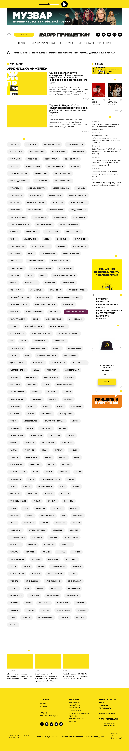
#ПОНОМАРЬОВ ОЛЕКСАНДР (69, 297)
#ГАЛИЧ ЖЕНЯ (35, 195)
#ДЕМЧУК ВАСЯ (55, 195)
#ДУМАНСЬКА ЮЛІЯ (78, 203)
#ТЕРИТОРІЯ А (60, 341)
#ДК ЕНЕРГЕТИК (34, 210)
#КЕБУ (46, 239)
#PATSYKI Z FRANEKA (37, 530)
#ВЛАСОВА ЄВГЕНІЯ (63, 181)
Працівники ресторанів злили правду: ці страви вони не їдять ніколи (105, 173)
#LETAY (12, 486)
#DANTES (53, 399)
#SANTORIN (30, 552)
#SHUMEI (46, 552)
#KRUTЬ (51, 465)
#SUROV (27, 567)
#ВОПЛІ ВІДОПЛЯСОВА (19, 181)
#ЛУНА (31, 254)
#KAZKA (48, 457)
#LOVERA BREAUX (45, 486)
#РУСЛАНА (14, 312)
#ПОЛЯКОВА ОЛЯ (43, 297)
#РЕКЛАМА (54, 312)
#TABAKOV (77, 567)
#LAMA (78, 472)
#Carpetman (37, 399)
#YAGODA (26, 617)
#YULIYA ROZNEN (63, 610)
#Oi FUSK (76, 523)
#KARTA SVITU (31, 457)
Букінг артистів (65, 53)
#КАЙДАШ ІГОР (30, 239)
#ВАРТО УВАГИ (41, 181)
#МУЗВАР (13, 283)
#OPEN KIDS (60, 523)
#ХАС (27, 355)
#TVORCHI (14, 588)
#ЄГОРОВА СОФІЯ (56, 210)
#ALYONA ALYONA (51, 377)
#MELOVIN (65, 494)
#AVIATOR (32, 385)
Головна (18, 53)
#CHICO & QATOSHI (17, 399)
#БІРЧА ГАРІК (15, 159)
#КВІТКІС (13, 239)
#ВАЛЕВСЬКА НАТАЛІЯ (18, 174)
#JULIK (44, 450)
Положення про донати (95, 737)
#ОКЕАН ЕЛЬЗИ (36, 290)
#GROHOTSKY (46, 428)
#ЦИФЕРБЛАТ (38, 363)
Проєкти (74, 699)
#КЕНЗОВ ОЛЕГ (79, 217)
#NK (63, 516)
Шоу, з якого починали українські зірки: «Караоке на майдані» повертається (19, 676)
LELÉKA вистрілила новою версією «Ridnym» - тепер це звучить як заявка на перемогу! (106, 162)
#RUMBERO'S (67, 545)
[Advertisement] (56, 640)
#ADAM (46, 385)
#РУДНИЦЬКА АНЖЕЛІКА (76, 312)
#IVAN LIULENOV (48, 443)
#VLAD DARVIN (62, 603)
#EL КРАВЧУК (15, 414)
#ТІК (11, 341)
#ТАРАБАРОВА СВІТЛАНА (69, 334)
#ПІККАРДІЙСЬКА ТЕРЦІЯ (19, 297)
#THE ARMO (55, 588)
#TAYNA (40, 588)
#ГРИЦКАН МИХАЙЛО (36, 188)
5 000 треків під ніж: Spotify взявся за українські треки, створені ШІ (106, 184)
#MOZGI (13, 508)
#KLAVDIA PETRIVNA (17, 472)
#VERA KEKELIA (72, 596)
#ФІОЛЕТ (56, 348)
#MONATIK (52, 501)
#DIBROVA (68, 399)
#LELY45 (71, 479)
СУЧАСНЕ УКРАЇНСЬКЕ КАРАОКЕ (77, 720)
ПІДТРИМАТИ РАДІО (108, 719)
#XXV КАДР (14, 610)
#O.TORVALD (29, 523)
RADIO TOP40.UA (108, 53)
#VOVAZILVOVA (53, 596)
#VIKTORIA (14, 603)
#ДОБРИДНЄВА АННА (77, 195)
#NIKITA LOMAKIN (47, 516)
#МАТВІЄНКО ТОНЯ (35, 261)
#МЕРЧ (43, 275)
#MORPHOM (68, 501)
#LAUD (31, 479)
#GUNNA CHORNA (16, 436)
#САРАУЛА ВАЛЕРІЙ (17, 319)
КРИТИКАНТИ (102, 299)
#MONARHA (40, 508)
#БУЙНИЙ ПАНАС (71, 159)
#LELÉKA (76, 486)
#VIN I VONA (34, 596)
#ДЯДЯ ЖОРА (15, 210)
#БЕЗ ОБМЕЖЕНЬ (58, 152)
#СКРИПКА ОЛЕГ (75, 319)
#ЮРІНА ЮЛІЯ (52, 370)
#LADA (62, 486)
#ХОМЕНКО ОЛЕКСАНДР (46, 355)
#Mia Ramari (14, 516)
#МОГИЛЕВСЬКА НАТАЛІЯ (41, 268)
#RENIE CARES (15, 545)
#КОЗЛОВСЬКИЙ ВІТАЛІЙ (19, 224)
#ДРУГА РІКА (58, 203)
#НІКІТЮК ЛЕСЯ (31, 283)
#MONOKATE (57, 508)
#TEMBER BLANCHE (55, 574)
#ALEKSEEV (14, 377)
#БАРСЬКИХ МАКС (37, 152)
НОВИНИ (44, 713)
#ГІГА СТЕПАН (15, 188)
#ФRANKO (13, 355)
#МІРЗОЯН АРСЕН (16, 268)
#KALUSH (73, 450)
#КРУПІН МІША (32, 232)
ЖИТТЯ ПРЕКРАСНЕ (105, 313)
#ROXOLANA (49, 545)
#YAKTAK (30, 610)
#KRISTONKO (35, 465)
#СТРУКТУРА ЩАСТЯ (58, 326)
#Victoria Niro (44, 603)
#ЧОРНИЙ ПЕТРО (79, 363)
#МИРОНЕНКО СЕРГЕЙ (59, 261)
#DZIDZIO (31, 406)
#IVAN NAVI (29, 443)
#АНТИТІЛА (14, 144)
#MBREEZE (49, 494)
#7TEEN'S (13, 625)
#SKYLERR (76, 552)
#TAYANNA (36, 574)
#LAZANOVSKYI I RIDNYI (51, 479)
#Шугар (36, 370)
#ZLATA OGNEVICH (45, 617)
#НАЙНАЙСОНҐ (69, 283)
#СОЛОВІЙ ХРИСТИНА (33, 326)
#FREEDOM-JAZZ (30, 421)
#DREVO (46, 406)
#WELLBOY (80, 603)
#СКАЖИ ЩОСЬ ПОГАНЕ (41, 334)
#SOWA (41, 567)
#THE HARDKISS (32, 581)
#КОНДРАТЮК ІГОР (17, 246)
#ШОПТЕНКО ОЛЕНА (17, 370)
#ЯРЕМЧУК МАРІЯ (72, 370)
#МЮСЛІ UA (14, 275)
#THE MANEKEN (74, 588)
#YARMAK (45, 610)
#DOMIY (60, 406)
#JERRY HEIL (29, 450)
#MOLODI (73, 508)
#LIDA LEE (26, 486)
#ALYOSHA (70, 377)
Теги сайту (16, 64)
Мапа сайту (45, 706)
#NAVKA (30, 516)
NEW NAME (101, 319)
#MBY (26, 508)
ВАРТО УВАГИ (103, 316)
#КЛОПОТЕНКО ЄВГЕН (41, 246)
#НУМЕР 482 (50, 283)
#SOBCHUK (36, 559)
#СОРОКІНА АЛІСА (17, 334)
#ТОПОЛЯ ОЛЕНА (16, 348)
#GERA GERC (14, 428)
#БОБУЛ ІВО (32, 159)
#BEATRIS (36, 392)
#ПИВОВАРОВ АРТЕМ (77, 290)
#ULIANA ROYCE (16, 596)
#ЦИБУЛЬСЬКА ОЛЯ (17, 363)
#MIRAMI (37, 501)
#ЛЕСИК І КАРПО (79, 246)
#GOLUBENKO (36, 436)
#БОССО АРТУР (51, 159)
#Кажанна (62, 246)
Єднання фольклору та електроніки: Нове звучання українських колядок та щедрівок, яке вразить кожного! (68, 76)
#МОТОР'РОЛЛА (65, 268)
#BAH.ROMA (52, 392)
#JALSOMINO (67, 443)
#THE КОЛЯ (14, 581)
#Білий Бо (75, 166)
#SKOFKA (61, 552)
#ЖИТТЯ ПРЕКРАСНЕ (18, 217)
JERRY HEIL (112, 102)
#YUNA (12, 617)
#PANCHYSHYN (15, 530)
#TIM (27, 588)
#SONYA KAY (53, 559)
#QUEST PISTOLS (71, 537)
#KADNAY (58, 450)
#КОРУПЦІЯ (14, 232)
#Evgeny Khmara (66, 414)
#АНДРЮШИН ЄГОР (75, 144)
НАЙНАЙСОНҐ (103, 302)
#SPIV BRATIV (71, 559)
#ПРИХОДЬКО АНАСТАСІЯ (45, 305)
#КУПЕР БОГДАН (51, 232)
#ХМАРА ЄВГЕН (70, 355)
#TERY (72, 574)
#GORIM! (71, 436)
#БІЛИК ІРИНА (78, 152)
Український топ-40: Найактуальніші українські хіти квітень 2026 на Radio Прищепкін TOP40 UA (46, 677)
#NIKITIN (13, 523)
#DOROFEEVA (15, 406)
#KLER (35, 472)
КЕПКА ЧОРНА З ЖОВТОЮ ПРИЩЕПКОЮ (107, 367)
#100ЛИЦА (80, 617)
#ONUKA (44, 523)
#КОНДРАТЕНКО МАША (69, 224)
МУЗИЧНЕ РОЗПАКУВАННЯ (109, 310)
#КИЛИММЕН (62, 239)
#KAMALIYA (14, 457)
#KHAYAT (62, 457)
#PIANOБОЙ (57, 530)
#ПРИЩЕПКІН (68, 305)
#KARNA (49, 472)
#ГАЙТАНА (80, 188)
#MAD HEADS (15, 494)
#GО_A (30, 428)
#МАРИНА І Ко (15, 261)
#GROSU (62, 428)
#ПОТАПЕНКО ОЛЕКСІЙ (18, 305)
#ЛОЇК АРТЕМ (15, 254)
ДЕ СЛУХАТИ (94, 53)
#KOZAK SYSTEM (16, 465)
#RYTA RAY (14, 552)
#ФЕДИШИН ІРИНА (38, 348)
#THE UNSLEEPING (53, 581)
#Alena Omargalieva (64, 385)
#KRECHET (66, 465)
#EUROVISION (46, 414)
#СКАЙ (35, 319)
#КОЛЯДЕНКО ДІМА (44, 224)
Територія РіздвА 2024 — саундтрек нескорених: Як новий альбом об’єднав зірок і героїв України (68, 109)
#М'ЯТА (29, 275)
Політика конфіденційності (47, 737)
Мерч (76, 53)
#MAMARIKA (32, 494)
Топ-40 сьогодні (39, 53)
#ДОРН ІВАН (14, 203)
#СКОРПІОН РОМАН (53, 319)
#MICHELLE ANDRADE (18, 501)
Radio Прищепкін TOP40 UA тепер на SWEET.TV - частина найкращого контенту (75, 676)
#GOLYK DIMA (54, 436)
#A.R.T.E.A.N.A (15, 385)
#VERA (28, 603)
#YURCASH (82, 610)
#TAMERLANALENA (17, 574)
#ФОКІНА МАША (74, 348)
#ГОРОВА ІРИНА (16, 195)
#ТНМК (23, 341)
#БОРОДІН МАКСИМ (55, 166)
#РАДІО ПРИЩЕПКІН (34, 312)
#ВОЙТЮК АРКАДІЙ (62, 174)
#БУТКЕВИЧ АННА (33, 166)
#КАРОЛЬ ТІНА (60, 217)
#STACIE (13, 567)
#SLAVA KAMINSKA (17, 559)
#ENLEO (31, 414)
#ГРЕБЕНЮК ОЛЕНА (61, 188)
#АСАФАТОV (31, 144)
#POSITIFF (74, 530)
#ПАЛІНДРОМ (55, 290)
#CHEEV (67, 392)
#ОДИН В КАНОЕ (16, 290)
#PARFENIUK (37, 537)
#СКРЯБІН (13, 326)
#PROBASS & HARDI (17, 537)
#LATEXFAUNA (15, 479)
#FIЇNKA (75, 421)
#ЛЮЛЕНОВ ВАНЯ (48, 254)
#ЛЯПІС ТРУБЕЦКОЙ (71, 254)
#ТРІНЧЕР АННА (40, 341)
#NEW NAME (77, 516)
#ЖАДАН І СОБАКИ (78, 210)
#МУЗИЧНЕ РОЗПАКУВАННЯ (64, 275)
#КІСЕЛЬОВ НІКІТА (73, 232)
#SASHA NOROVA (58, 567)
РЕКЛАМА (84, 53)
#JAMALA (13, 450)
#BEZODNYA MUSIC (17, 392)
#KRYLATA (64, 472)
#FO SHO (13, 421)
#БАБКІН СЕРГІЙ (16, 152)
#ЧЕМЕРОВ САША (58, 363)
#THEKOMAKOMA (74, 581)
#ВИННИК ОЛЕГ (41, 174)
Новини (26, 53)
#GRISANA (14, 443)
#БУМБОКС (14, 166)
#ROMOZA (32, 545)
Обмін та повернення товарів (71, 737)
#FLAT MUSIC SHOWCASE (54, 421)
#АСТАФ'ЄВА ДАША (52, 144)
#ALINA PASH (31, 377)
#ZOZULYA (64, 617)
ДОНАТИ (99, 64)
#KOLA (76, 457)
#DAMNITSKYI (76, 406)
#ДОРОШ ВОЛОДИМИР (36, 203)
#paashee (53, 537)
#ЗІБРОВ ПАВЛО (40, 217)
